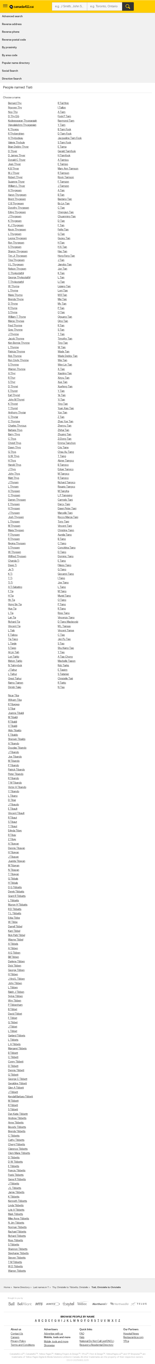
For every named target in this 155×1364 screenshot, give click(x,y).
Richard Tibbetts (17, 1236)
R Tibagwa (13, 704)
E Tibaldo (13, 735)
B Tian (61, 195)
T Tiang (62, 456)
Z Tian (61, 417)
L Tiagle (12, 643)
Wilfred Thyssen (17, 556)
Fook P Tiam (64, 116)
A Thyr (12, 373)
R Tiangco (63, 478)
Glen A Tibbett (16, 1088)
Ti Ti (10, 582)
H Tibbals (13, 883)
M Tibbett (13, 1101)
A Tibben (13, 948)
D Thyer (12, 151)
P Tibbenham (15, 1005)
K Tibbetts (13, 1197)
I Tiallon (62, 107)
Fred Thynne (15, 325)
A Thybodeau (15, 138)
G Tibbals (13, 878)
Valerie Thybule (16, 142)
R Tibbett (13, 1105)
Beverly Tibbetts (17, 1127)
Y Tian (61, 391)
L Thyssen (14, 521)
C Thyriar (13, 417)
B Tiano (62, 539)
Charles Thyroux (17, 426)
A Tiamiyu (63, 160)
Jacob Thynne (16, 338)
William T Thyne (17, 317)
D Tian (61, 221)
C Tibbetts (14, 1136)
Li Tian (61, 282)
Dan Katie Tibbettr (18, 1114)
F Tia (10, 591)
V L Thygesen (16, 264)
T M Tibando (15, 783)
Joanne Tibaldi (16, 713)
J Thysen (13, 482)
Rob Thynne (15, 356)
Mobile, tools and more (56, 1341)
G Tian (61, 234)
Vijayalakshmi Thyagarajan (22, 125)
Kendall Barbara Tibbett (20, 1096)
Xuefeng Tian (65, 386)
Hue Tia (12, 608)
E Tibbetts (13, 1166)
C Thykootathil (16, 273)
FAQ (82, 1333)
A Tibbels (13, 944)
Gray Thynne (15, 330)
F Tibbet (12, 1018)
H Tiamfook (64, 155)
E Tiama (62, 147)
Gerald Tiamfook (67, 151)
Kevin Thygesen (17, 229)
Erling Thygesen (17, 212)
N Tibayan (13, 870)
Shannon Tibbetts (17, 1249)
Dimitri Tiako (14, 687)
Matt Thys (13, 478)
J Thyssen (14, 513)
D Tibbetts (14, 1157)
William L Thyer (16, 186)
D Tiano (62, 552)
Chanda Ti (13, 561)
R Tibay (12, 835)
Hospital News (131, 1333)
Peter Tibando (15, 774)
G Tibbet (13, 1022)
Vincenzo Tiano (66, 617)
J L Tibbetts (14, 1188)
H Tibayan (13, 852)
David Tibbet (15, 1014)
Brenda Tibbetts (16, 1131)
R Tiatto (62, 683)
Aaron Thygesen (17, 195)
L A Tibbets (14, 1044)
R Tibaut (12, 818)
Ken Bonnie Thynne (19, 343)
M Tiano (62, 591)
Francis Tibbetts (16, 1170)
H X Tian (62, 247)
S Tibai (11, 708)
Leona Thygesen (17, 238)
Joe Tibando (15, 757)
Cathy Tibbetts (16, 1140)
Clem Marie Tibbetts (19, 1153)
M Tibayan (13, 865)
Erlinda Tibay (15, 830)
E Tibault (12, 809)
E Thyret (13, 391)
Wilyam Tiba (15, 700)
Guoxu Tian (64, 238)
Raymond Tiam (66, 121)
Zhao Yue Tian (65, 421)
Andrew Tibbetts (17, 1118)
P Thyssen (14, 535)
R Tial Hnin (63, 103)
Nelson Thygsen (17, 269)
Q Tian (61, 312)
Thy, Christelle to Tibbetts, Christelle (70, 1287)
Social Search (10, 71)
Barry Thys (14, 434)
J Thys (12, 469)
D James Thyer (16, 155)
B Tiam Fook (64, 129)
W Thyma (13, 286)
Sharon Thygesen (18, 251)
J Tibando (13, 752)
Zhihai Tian (63, 430)
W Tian (62, 347)
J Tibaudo (13, 804)
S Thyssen (14, 547)
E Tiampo (63, 164)
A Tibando (13, 743)
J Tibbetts (13, 1183)
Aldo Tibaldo (14, 730)
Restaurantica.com (133, 1337)
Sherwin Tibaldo (16, 739)
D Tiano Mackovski (68, 622)
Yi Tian (61, 399)
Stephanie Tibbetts (18, 1253)
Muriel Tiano (64, 596)
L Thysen (13, 486)
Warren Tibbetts (17, 1271)
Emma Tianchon (67, 443)
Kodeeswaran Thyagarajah (22, 121)
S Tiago (12, 648)
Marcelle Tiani (65, 513)
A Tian (61, 190)
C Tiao (61, 635)
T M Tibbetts (15, 1262)
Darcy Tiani (64, 504)
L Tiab (11, 630)
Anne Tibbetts (16, 1122)
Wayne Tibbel (15, 939)
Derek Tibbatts (16, 891)
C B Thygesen (16, 203)
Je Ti (11, 569)
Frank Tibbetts (16, 1175)
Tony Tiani (63, 521)
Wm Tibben (14, 1000)
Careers (15, 1337)
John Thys (14, 474)
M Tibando (14, 761)
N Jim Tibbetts (16, 1223)
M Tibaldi (13, 717)
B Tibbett (13, 1053)
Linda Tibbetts (16, 1205)
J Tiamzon (63, 186)
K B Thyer (13, 168)
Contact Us (17, 1333)
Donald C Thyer (16, 160)
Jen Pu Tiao (64, 639)
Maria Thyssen (16, 530)
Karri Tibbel (14, 931)
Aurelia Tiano (65, 535)
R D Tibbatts (14, 909)
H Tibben (13, 974)
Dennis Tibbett (16, 1070)
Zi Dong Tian (64, 439)
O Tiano (62, 600)
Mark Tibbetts (15, 1214)
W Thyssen (14, 552)
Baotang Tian (65, 199)
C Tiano (62, 543)
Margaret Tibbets (17, 1048)
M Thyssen (14, 526)
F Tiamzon (63, 182)
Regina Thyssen (17, 543)
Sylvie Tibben (15, 996)
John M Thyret (16, 399)
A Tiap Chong (65, 657)
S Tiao (61, 643)
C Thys (12, 439)
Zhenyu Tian (64, 426)
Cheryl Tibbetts (16, 1144)
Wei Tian (62, 360)
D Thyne (13, 304)
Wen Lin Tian (65, 365)
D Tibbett (13, 1066)
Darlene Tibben (16, 961)
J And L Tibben (16, 979)
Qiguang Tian (65, 317)
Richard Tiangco (66, 482)
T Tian (61, 334)
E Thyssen (14, 504)
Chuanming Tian (67, 216)
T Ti (10, 578)
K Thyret (13, 404)
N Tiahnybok (15, 665)
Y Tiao (61, 652)
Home (7, 1287)
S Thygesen (14, 247)
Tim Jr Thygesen (17, 256)
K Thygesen (15, 221)
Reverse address (12, 24)
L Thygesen (14, 234)
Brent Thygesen (17, 199)
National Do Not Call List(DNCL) (97, 1341)
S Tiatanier (63, 674)
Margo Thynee (16, 321)
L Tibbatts (13, 900)
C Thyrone (14, 421)
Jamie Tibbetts (16, 1192)
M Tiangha (63, 491)
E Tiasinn (62, 670)
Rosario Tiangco (66, 486)
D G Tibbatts (15, 887)
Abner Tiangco (66, 460)
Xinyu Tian (63, 378)
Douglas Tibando (17, 748)
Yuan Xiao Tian (66, 408)
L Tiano (62, 587)
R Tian (61, 325)
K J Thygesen (16, 225)
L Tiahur (12, 674)
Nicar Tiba (13, 695)
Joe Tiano (63, 582)
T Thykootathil (16, 282)
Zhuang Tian (64, 434)
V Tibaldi (12, 726)
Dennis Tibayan (16, 848)
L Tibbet (12, 1031)
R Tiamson (63, 173)
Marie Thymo (15, 295)
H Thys (12, 460)
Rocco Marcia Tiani (68, 517)
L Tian (61, 277)
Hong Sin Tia (15, 604)
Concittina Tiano (66, 547)
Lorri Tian (63, 290)
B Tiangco (63, 465)
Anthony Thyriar (17, 412)
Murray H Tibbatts (17, 905)
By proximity (9, 47)
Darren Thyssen (17, 500)
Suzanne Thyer (16, 182)
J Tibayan (13, 857)
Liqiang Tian (64, 286)
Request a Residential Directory (96, 1345)
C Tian (61, 208)
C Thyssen (14, 495)
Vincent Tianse (66, 630)
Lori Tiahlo (13, 657)
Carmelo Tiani (65, 500)
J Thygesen (14, 216)
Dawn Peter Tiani (67, 508)
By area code (9, 55)
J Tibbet (12, 1027)
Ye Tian (62, 395)
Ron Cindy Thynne (18, 360)
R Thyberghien (16, 133)
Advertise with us (53, 1333)
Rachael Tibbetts (17, 1232)
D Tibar (12, 800)
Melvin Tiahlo (15, 661)
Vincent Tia (14, 626)
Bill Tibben (13, 957)
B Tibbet (12, 1009)
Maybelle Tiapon (66, 661)
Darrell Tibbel (15, 926)
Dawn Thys (14, 447)
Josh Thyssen (16, 517)
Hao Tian (62, 251)
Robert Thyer (15, 177)
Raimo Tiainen (15, 683)
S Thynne (13, 365)
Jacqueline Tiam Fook (70, 138)
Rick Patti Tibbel (16, 935)
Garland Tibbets (16, 1035)
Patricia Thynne (16, 351)
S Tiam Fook (64, 142)
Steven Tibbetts (17, 1258)
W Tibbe (13, 922)
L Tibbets (13, 1040)
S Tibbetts (13, 1244)
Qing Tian (63, 321)
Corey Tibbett (15, 1061)
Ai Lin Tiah (13, 652)
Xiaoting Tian (65, 373)
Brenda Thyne (16, 299)
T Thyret (13, 408)
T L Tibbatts (14, 913)
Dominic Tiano (65, 556)
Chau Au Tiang (66, 452)
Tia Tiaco (13, 639)
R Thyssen (14, 539)
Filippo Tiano (64, 565)
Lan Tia (12, 617)
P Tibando (13, 765)
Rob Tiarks (63, 665)
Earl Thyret (14, 395)
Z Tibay (12, 839)
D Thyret (13, 386)
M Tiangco (63, 474)
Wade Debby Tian (68, 356)
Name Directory (22, 1287)
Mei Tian (62, 299)
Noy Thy (13, 112)
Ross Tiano (64, 613)
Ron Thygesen (16, 243)
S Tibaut (12, 822)
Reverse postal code (14, 40)
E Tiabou (13, 635)
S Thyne (12, 312)
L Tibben (13, 987)
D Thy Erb (13, 116)
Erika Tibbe (14, 918)
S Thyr (11, 382)
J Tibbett (13, 1092)
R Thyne (12, 308)
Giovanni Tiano (66, 574)
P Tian (61, 308)
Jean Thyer (14, 164)
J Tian (61, 260)
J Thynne (13, 334)
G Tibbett (13, 1075)
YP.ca (126, 1341)
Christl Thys (14, 443)
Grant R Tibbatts (17, 896)
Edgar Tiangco (65, 469)
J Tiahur (12, 670)
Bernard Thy (15, 103)
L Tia (10, 613)
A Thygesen (15, 190)
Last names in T (41, 1287)
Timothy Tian (65, 338)
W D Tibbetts (15, 1266)
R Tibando (13, 778)
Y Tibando (13, 791)
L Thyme (13, 290)
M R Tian (62, 295)
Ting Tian (63, 343)
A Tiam (61, 112)
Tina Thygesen (16, 260)
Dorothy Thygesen (18, 208)
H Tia (11, 596)
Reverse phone (10, 32)
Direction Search (12, 79)
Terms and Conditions (23, 1345)
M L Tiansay (64, 626)
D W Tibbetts (15, 1162)
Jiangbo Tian (65, 264)
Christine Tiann (66, 530)
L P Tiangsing (65, 495)
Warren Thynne (16, 369)
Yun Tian (62, 412)
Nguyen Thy (15, 107)
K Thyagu (13, 129)
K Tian (61, 273)
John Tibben (15, 983)
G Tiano (62, 569)
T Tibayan (13, 874)
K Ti (10, 574)
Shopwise (49, 1345)
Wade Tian (63, 351)
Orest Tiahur (15, 678)
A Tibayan (13, 844)
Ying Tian (63, 404)
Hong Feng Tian (66, 256)
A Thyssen (14, 491)
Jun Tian (62, 269)
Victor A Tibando (17, 787)
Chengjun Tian (66, 212)
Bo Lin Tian (64, 203)
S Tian (61, 330)
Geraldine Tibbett (17, 1083)
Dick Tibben (14, 966)
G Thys (12, 452)
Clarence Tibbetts (18, 1149)
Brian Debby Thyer (18, 147)
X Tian (61, 369)
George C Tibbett (17, 1079)
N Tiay (61, 687)
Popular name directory (16, 63)
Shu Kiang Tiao (66, 648)
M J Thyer (13, 173)
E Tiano (62, 561)
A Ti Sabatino (15, 587)
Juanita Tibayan (16, 861)
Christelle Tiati (65, 678)
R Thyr (11, 378)
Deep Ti (12, 565)
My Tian (62, 304)
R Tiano (62, 608)
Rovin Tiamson (66, 177)
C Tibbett (13, 1057)
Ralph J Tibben (16, 992)
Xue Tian (62, 382)
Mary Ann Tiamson (68, 168)
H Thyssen (14, 508)
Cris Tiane (63, 447)
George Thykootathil (19, 277)
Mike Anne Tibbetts (18, 1218)
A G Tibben (14, 953)
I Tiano (61, 578)
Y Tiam (61, 125)
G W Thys (13, 456)
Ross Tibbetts (15, 1240)
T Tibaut (12, 826)
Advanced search (12, 16)
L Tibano (13, 796)
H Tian (61, 243)
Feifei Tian (63, 229)
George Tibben (16, 970)
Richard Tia (14, 622)
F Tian (61, 225)
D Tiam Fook (64, 133)
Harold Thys (14, 465)
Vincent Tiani (65, 526)
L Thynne (13, 347)
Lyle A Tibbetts (16, 1210)
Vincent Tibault (16, 813)
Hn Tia (11, 600)
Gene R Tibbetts (17, 1179)
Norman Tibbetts (17, 1227)
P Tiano (62, 604)
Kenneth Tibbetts (17, 1201)
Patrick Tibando (16, 769)
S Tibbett (13, 1109)
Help (82, 1337)
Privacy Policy (18, 1341)
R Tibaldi (12, 722)
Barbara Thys (15, 430)
